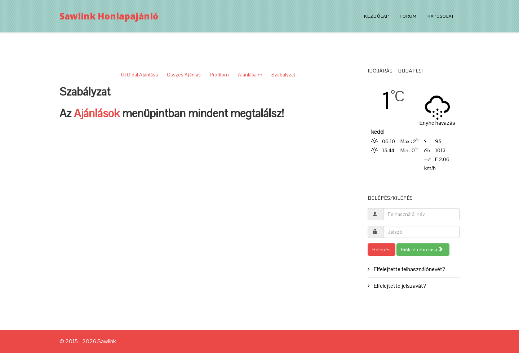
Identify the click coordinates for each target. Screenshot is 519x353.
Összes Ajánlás (184, 74)
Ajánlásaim (250, 74)
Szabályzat (283, 74)
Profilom (219, 74)
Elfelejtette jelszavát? (399, 286)
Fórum (408, 16)
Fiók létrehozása (422, 249)
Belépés (381, 249)
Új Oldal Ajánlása (139, 74)
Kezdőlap (376, 16)
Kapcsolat (440, 16)
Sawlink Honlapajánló (108, 16)
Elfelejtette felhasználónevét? (409, 269)
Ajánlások (97, 113)
